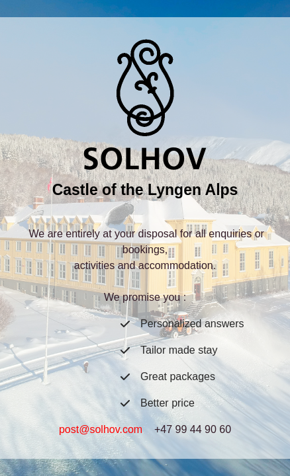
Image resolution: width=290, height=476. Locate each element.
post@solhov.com (100, 429)
